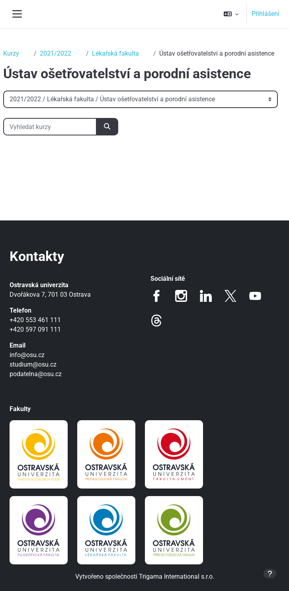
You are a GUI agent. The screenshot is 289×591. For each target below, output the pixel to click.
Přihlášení (265, 13)
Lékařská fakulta (115, 53)
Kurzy (11, 53)
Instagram (181, 296)
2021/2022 (55, 53)
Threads (156, 320)
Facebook (156, 296)
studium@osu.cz (33, 364)
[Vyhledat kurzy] (50, 126)
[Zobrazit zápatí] (270, 573)
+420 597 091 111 (35, 329)
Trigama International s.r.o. (176, 576)
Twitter (230, 296)
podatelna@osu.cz (36, 374)
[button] (231, 14)
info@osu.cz (27, 355)
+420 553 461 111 (35, 320)
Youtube (255, 296)
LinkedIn (206, 296)
